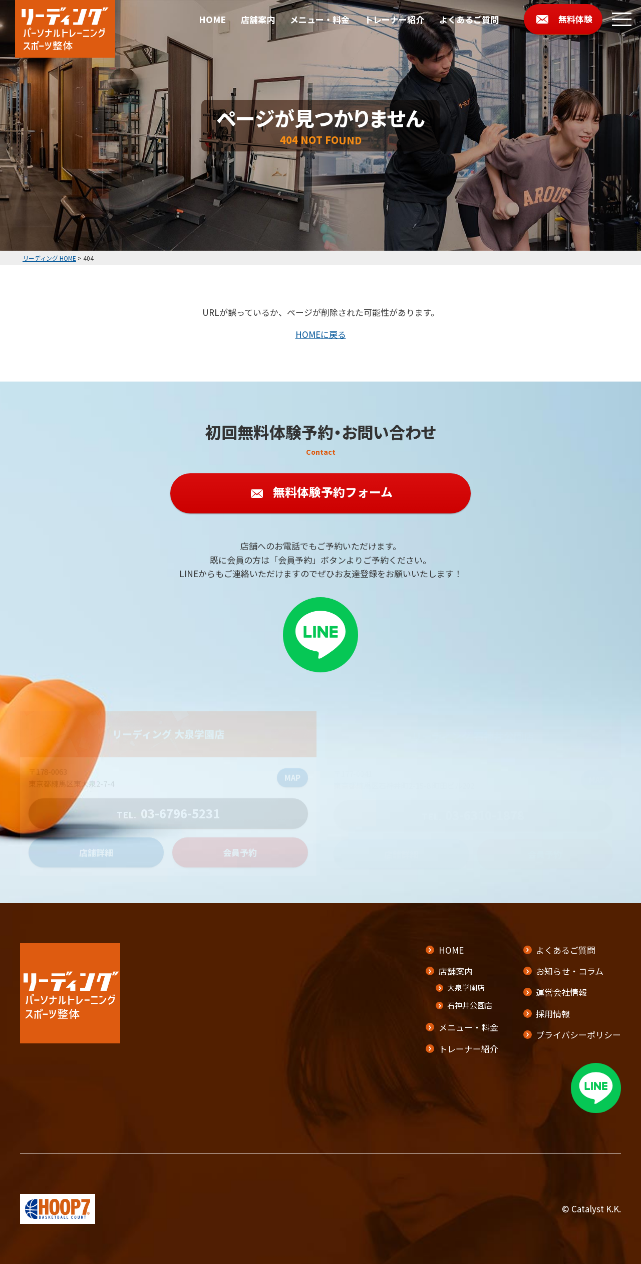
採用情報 (553, 1013)
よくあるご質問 (469, 19)
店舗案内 (258, 19)
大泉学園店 (466, 987)
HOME (212, 19)
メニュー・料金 (320, 19)
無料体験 (575, 19)
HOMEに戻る (320, 334)
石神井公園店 (469, 1005)
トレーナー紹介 (394, 19)
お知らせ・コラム (569, 971)
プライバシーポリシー (578, 1034)
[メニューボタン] (621, 19)
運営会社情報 (561, 992)
